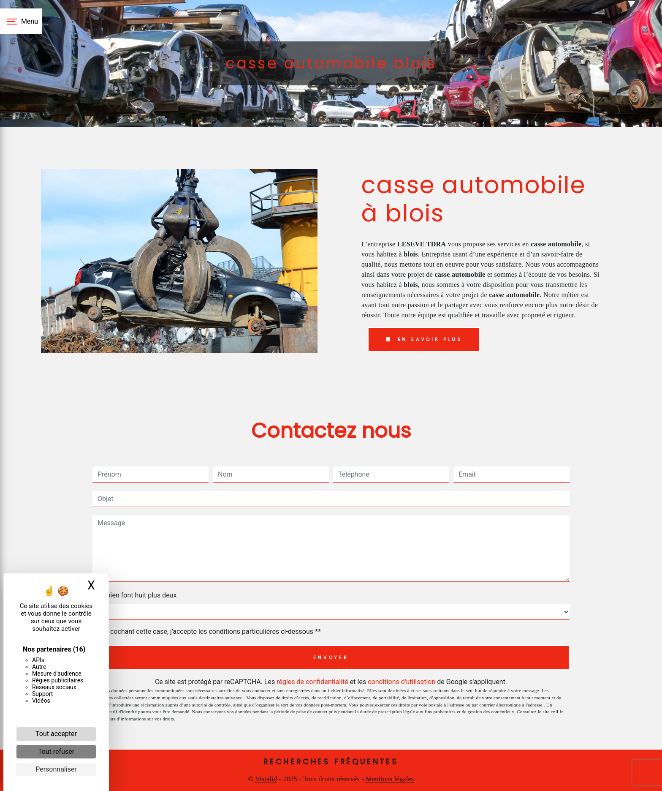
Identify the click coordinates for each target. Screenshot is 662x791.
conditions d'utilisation (401, 682)
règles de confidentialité (312, 682)
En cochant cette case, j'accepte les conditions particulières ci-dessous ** (211, 631)
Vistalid (266, 779)
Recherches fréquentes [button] (331, 762)
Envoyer (331, 657)
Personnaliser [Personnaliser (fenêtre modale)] (56, 769)
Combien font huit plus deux (134, 595)
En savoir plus (423, 339)
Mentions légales (389, 779)
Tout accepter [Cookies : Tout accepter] (56, 734)
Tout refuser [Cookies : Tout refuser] (56, 751)
